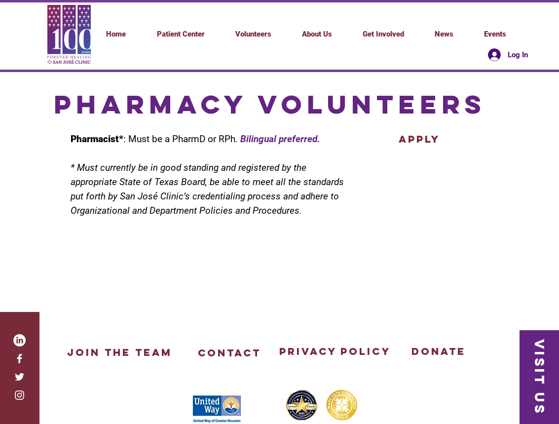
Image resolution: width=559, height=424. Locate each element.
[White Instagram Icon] (19, 395)
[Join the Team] (120, 352)
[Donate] (439, 351)
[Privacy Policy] (335, 351)
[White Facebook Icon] (19, 358)
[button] (383, 34)
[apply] (419, 139)
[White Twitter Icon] (19, 377)
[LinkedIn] (19, 340)
